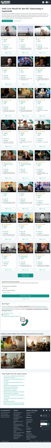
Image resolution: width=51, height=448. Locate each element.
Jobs (27, 425)
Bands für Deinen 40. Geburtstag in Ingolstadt (14, 404)
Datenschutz (36, 441)
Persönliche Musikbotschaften (16, 428)
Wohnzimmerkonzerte (17, 412)
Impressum (31, 441)
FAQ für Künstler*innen (5, 412)
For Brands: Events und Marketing (30, 413)
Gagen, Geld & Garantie (5, 415)
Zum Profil (9, 52)
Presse (27, 426)
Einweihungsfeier (16, 437)
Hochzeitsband (16, 415)
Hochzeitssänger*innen (17, 417)
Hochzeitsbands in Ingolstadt (10, 390)
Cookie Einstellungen (46, 441)
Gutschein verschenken (5, 417)
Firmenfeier (15, 420)
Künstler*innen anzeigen (25, 296)
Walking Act (15, 438)
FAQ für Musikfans (4, 414)
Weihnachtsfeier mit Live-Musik (18, 422)
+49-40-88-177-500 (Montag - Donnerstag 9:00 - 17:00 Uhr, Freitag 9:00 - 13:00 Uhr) (31, 437)
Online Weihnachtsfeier (17, 424)
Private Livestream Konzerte (18, 432)
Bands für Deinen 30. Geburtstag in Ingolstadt (14, 403)
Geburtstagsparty (16, 414)
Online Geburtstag (17, 434)
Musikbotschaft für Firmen (18, 425)
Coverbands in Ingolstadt (9, 401)
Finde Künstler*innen (7, 21)
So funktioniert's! (18, 21)
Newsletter (28, 429)
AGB (41, 441)
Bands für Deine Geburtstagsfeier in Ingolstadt (14, 385)
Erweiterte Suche (25, 298)
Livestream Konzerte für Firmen (18, 430)
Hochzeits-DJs (16, 418)
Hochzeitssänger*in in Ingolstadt (11, 393)
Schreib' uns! (6, 314)
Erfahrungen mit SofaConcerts (29, 421)
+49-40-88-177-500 (8, 313)
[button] (47, 2)
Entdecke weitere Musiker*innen (25, 275)
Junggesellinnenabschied (18, 435)
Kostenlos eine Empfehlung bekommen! (12, 316)
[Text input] (43, 424)
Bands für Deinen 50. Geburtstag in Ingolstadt (14, 391)
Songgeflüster (29, 415)
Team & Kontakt (29, 419)
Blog (27, 423)
